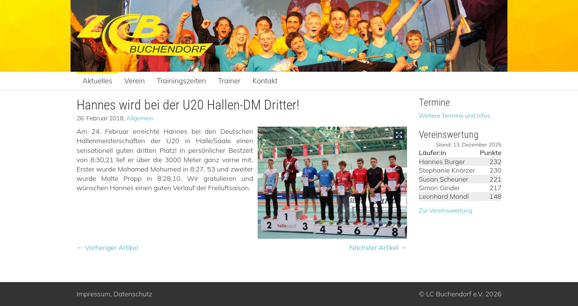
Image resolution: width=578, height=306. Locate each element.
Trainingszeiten (181, 80)
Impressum (93, 294)
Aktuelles (97, 80)
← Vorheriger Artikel (107, 247)
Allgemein (139, 118)
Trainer (229, 80)
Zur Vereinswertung (445, 210)
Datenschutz (133, 294)
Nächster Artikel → (378, 247)
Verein (134, 80)
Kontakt (264, 80)
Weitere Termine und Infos (454, 115)
